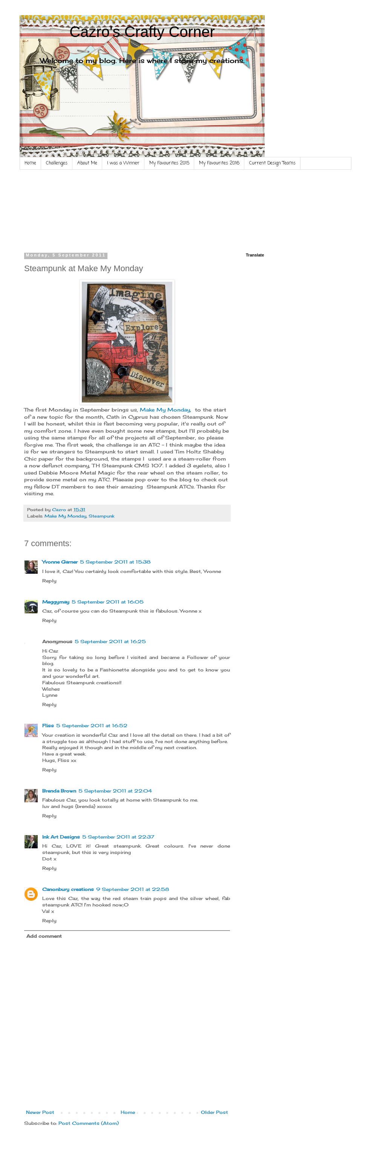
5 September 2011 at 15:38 (115, 562)
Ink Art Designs (61, 837)
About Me (87, 163)
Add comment (44, 936)
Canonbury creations (68, 889)
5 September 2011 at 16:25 (110, 641)
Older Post (214, 1112)
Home (30, 163)
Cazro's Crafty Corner (142, 31)
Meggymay (55, 602)
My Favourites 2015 (169, 163)
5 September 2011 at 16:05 (108, 602)
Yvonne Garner (60, 562)
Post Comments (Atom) (88, 1123)
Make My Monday (165, 410)
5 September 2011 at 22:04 (115, 791)
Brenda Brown (59, 791)
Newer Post (40, 1112)
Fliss (48, 725)
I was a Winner (123, 163)
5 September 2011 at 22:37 (118, 837)
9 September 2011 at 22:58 (132, 889)
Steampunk (101, 516)
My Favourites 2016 (219, 163)
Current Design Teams (272, 163)
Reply (49, 581)
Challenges (56, 163)
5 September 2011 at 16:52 (91, 725)
